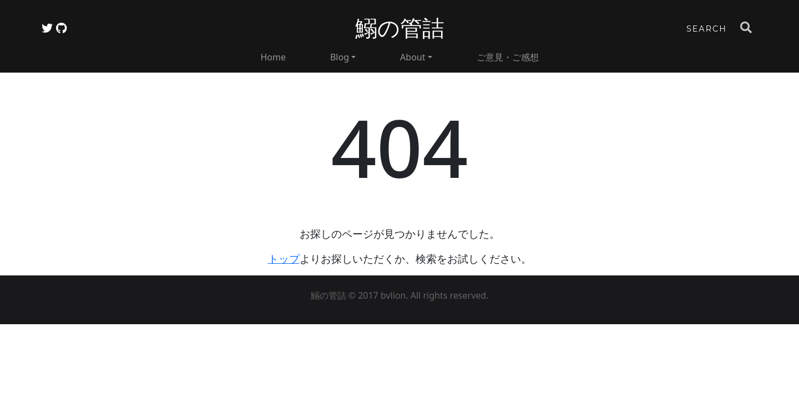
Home (273, 57)
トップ (284, 258)
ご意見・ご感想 (508, 57)
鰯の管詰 (399, 28)
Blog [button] (339, 57)
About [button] (412, 57)
